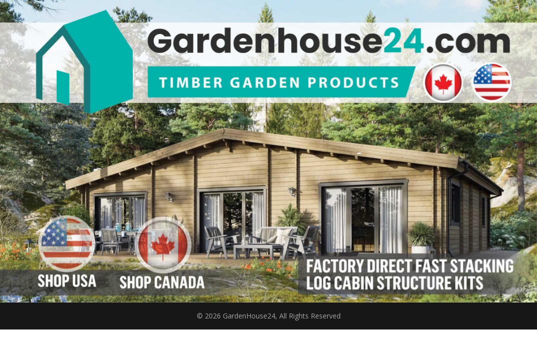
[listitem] (66, 244)
